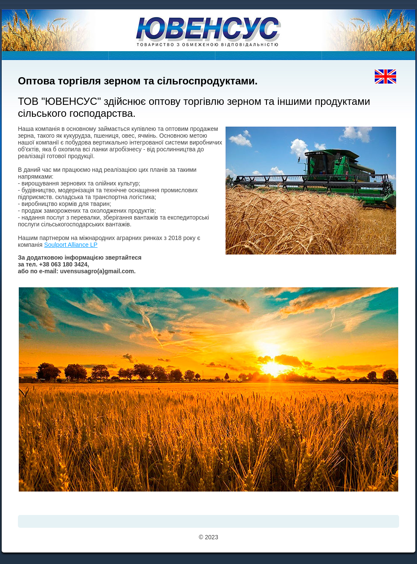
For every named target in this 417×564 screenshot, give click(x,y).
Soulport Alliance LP (70, 244)
